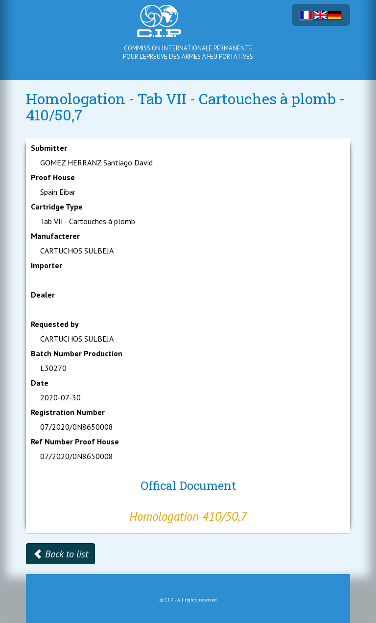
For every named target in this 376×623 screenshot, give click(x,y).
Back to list (60, 554)
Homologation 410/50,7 (188, 516)
